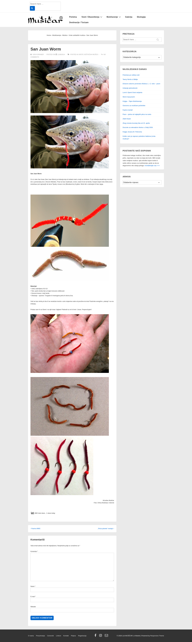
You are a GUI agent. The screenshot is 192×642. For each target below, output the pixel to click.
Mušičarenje (114, 16)
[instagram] (101, 636)
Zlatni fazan (127, 119)
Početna (73, 17)
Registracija (82, 636)
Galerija (128, 17)
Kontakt (66, 636)
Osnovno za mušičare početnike (134, 105)
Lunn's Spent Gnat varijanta (132, 92)
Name (32, 586)
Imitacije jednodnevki (130, 88)
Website (33, 607)
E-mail (32, 596)
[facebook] (96, 636)
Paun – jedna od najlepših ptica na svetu (137, 114)
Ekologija (141, 17)
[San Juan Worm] (61, 54)
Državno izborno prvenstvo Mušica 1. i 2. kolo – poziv (141, 84)
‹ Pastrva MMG (35, 528)
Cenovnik (50, 636)
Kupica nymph (128, 110)
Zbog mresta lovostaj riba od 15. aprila (136, 123)
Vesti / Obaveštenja (92, 16)
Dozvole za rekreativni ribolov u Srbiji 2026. (138, 127)
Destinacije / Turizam (79, 22)
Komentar (34, 551)
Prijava (73, 636)
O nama (31, 636)
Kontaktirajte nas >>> (152, 165)
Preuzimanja (40, 636)
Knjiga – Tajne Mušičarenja (132, 101)
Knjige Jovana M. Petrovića (132, 132)
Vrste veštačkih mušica (88, 54)
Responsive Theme (157, 636)
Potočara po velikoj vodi (131, 75)
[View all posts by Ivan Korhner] (37, 54)
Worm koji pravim (129, 97)
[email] (107, 636)
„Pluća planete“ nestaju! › (106, 528)
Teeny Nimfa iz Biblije (130, 79)
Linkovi (58, 636)
